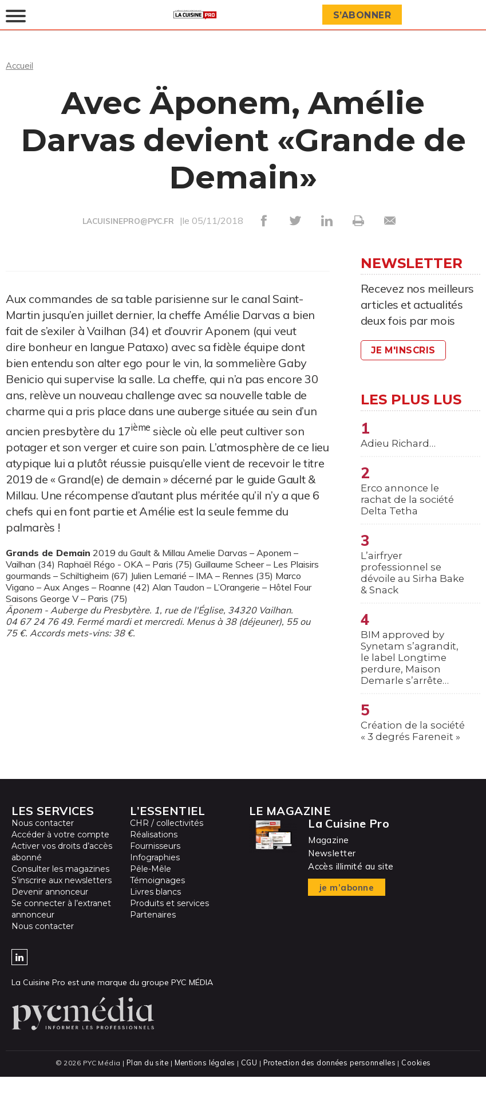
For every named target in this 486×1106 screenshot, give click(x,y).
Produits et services (169, 933)
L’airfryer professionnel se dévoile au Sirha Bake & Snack (402, 579)
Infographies (155, 887)
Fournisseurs (155, 876)
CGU (248, 1092)
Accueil (20, 65)
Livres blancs (155, 921)
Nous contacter (42, 853)
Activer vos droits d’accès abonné (61, 881)
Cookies (418, 1092)
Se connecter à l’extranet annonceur (61, 939)
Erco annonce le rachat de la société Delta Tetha (411, 502)
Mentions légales (203, 1092)
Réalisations (153, 864)
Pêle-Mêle (150, 899)
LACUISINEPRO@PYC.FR (128, 221)
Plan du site (145, 1092)
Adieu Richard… (400, 444)
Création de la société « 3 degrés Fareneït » (407, 753)
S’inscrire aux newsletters (61, 910)
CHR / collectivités (166, 853)
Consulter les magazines (60, 899)
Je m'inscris (406, 350)
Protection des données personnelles (330, 1092)
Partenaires (153, 944)
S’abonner (364, 15)
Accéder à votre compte (60, 864)
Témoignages (157, 910)
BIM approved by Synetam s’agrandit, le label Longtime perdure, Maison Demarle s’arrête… (412, 669)
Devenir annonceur (49, 921)
